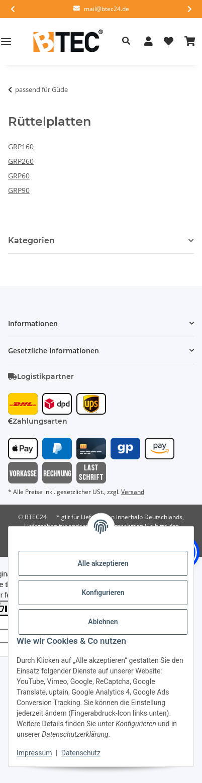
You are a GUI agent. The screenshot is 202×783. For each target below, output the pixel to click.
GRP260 (21, 161)
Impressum (34, 753)
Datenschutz (80, 753)
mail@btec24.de (106, 9)
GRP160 (21, 146)
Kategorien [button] (31, 240)
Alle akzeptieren (102, 563)
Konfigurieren (102, 593)
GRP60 (19, 175)
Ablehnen (103, 622)
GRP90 (19, 190)
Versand (132, 491)
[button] (126, 41)
